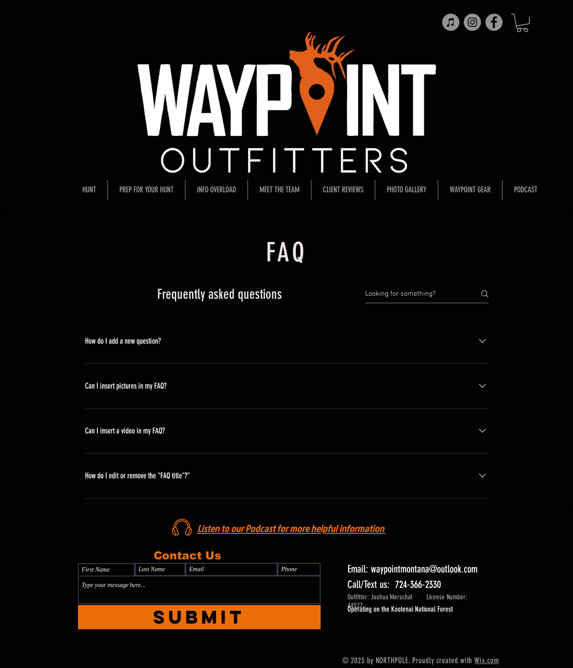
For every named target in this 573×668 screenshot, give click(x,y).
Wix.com (486, 660)
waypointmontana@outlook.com (424, 569)
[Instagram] (472, 22)
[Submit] (199, 617)
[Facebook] (494, 22)
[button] (522, 23)
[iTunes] (450, 22)
